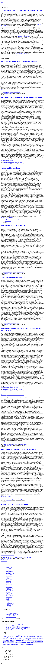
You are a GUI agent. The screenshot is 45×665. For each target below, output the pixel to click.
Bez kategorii (8, 57)
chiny (7, 272)
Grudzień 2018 (9, 578)
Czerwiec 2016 (9, 590)
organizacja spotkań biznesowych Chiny (9, 387)
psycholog (18, 642)
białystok (15, 636)
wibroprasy (21, 644)
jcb (24, 638)
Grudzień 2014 (9, 600)
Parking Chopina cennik (23, 36)
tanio (32, 642)
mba (15, 323)
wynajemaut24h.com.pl (11, 617)
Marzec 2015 (9, 597)
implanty (22, 638)
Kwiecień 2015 (9, 595)
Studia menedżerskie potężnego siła (13, 277)
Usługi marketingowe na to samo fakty (14, 225)
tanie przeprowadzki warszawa (7, 555)
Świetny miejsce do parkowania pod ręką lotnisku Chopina (21, 10)
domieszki (40, 636)
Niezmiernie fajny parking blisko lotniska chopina (17, 624)
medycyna (9, 640)
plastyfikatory (32, 640)
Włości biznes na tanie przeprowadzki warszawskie (18, 449)
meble (42, 638)
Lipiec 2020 (8, 577)
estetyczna (5, 638)
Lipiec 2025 (8, 568)
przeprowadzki (15, 498)
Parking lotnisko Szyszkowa (10, 168)
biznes (4, 92)
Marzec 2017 (9, 582)
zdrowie (28, 644)
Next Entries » (4, 561)
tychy (4, 644)
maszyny (36, 638)
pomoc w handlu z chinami (6, 269)
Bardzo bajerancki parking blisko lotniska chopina (17, 626)
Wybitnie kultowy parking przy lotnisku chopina (16, 629)
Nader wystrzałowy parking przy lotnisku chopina (17, 628)
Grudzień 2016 (9, 586)
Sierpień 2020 (9, 576)
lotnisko (9, 55)
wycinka (24, 644)
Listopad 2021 (9, 570)
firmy (12, 638)
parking (16, 55)
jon (2, 2)
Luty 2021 (8, 572)
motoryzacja (13, 162)
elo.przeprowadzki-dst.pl (11, 613)
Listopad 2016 (9, 587)
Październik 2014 (10, 603)
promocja (16, 389)
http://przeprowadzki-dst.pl (6, 496)
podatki (11, 92)
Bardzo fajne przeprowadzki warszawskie (15, 504)
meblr (4, 640)
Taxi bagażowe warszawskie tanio (12, 395)
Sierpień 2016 (9, 589)
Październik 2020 (10, 573)
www (2, 89)
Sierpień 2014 (9, 605)
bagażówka (5, 444)
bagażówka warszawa (5, 441)
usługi (19, 92)
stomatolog (29, 642)
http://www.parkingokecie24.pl (7, 217)
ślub (32, 644)
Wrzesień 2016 (9, 588)
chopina (5, 55)
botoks (25, 636)
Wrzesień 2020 (9, 574)
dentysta (36, 636)
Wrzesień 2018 (9, 579)
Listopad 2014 (9, 601)
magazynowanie (32, 638)
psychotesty (24, 642)
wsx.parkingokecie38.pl (11, 615)
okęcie (12, 55)
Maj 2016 (8, 592)
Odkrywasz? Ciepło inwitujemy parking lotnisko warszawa (21, 97)
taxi (18, 444)
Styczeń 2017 (9, 584)
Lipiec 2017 (8, 581)
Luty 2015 (8, 598)
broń (27, 636)
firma (9, 638)
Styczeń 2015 (9, 599)
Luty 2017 (8, 583)
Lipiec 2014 (8, 606)
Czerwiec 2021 (9, 571)
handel (10, 272)
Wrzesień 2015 (9, 594)
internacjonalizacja (17, 272)
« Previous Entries (5, 559)
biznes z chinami (4, 320)
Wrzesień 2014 (9, 604)
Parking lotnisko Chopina (21, 53)
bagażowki (5, 636)
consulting (11, 323)
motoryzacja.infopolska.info (12, 614)
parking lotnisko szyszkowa (7, 160)
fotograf (15, 638)
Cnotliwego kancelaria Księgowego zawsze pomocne (19, 61)
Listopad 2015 (9, 593)
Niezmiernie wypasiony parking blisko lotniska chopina (18, 627)
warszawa (25, 444)
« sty (4, 660)
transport (16, 92)
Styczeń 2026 (9, 567)
